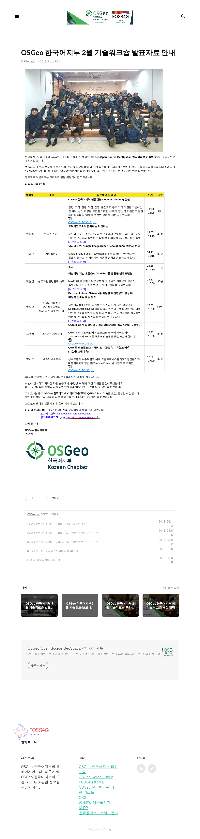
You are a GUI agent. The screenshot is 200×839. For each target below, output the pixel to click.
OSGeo (85, 797)
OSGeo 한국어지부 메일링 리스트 (98, 790)
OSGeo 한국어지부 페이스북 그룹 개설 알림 (51, 550)
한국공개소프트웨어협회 (98, 812)
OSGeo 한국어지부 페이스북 (98, 769)
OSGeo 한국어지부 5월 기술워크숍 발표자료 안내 (54, 523)
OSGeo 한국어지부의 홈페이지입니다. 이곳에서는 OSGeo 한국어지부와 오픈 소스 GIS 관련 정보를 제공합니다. (94, 655)
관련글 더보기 (170, 588)
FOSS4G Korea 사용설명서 (41, 560)
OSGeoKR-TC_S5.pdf (81, 341)
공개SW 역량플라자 (95, 802)
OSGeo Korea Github (96, 776)
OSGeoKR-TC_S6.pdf (81, 368)
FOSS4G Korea (91, 782)
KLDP (83, 807)
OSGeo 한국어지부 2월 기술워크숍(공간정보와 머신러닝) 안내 (60, 541)
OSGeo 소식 (33, 514)
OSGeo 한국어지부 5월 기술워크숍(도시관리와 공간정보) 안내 (60, 532)
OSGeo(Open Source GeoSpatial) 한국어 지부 (65, 648)
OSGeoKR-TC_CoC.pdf (82, 220)
